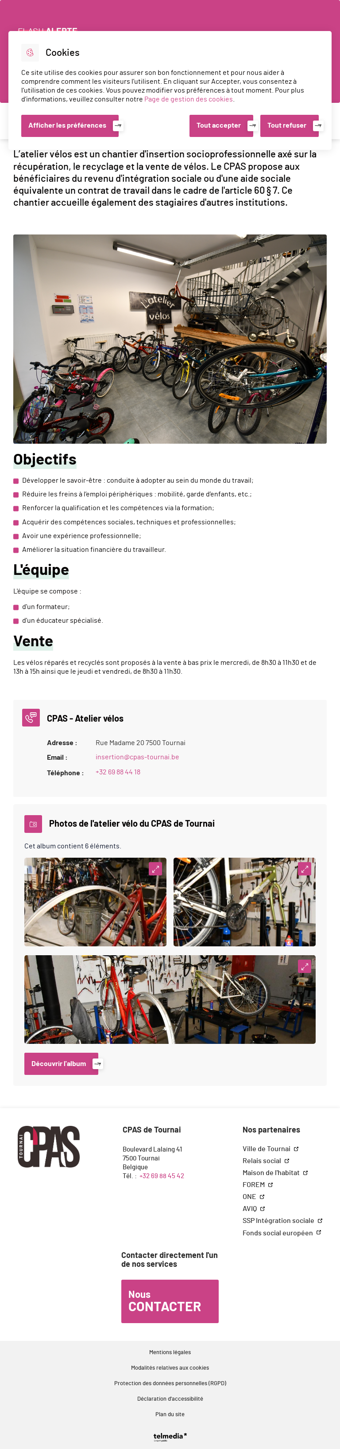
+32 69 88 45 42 (161, 1176)
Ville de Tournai (267, 1148)
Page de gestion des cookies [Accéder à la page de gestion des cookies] (188, 99)
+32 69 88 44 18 (118, 772)
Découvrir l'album (58, 1063)
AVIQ (250, 1208)
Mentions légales (170, 1352)
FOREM (254, 1184)
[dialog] (170, 90)
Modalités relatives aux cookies (170, 1368)
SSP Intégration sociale (279, 1220)
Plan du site (170, 1415)
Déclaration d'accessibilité (170, 1399)
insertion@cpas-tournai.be (137, 757)
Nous (164, 1302)
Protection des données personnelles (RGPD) (170, 1384)
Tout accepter (219, 125)
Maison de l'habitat (272, 1172)
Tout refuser (286, 125)
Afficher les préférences (67, 125)
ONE (250, 1196)
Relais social (262, 1160)
